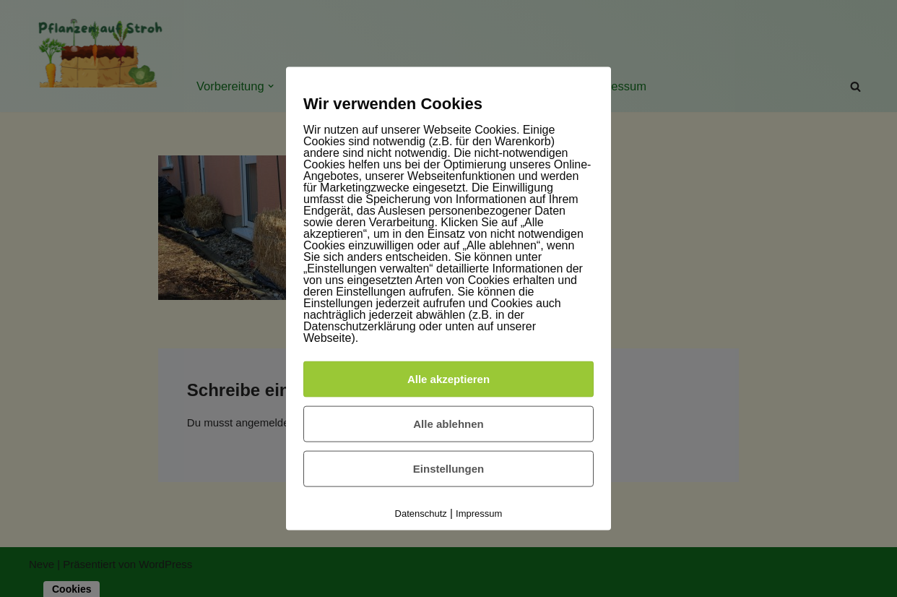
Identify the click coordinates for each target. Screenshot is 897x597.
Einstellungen (448, 468)
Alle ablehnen (448, 423)
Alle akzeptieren (448, 378)
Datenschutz (421, 512)
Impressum (479, 512)
